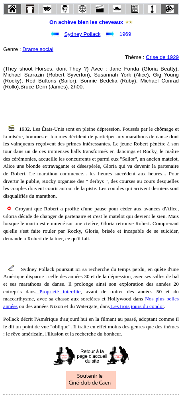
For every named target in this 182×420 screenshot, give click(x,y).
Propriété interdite (57, 291)
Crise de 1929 (162, 57)
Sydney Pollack (82, 34)
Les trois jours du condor (137, 306)
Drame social (37, 49)
